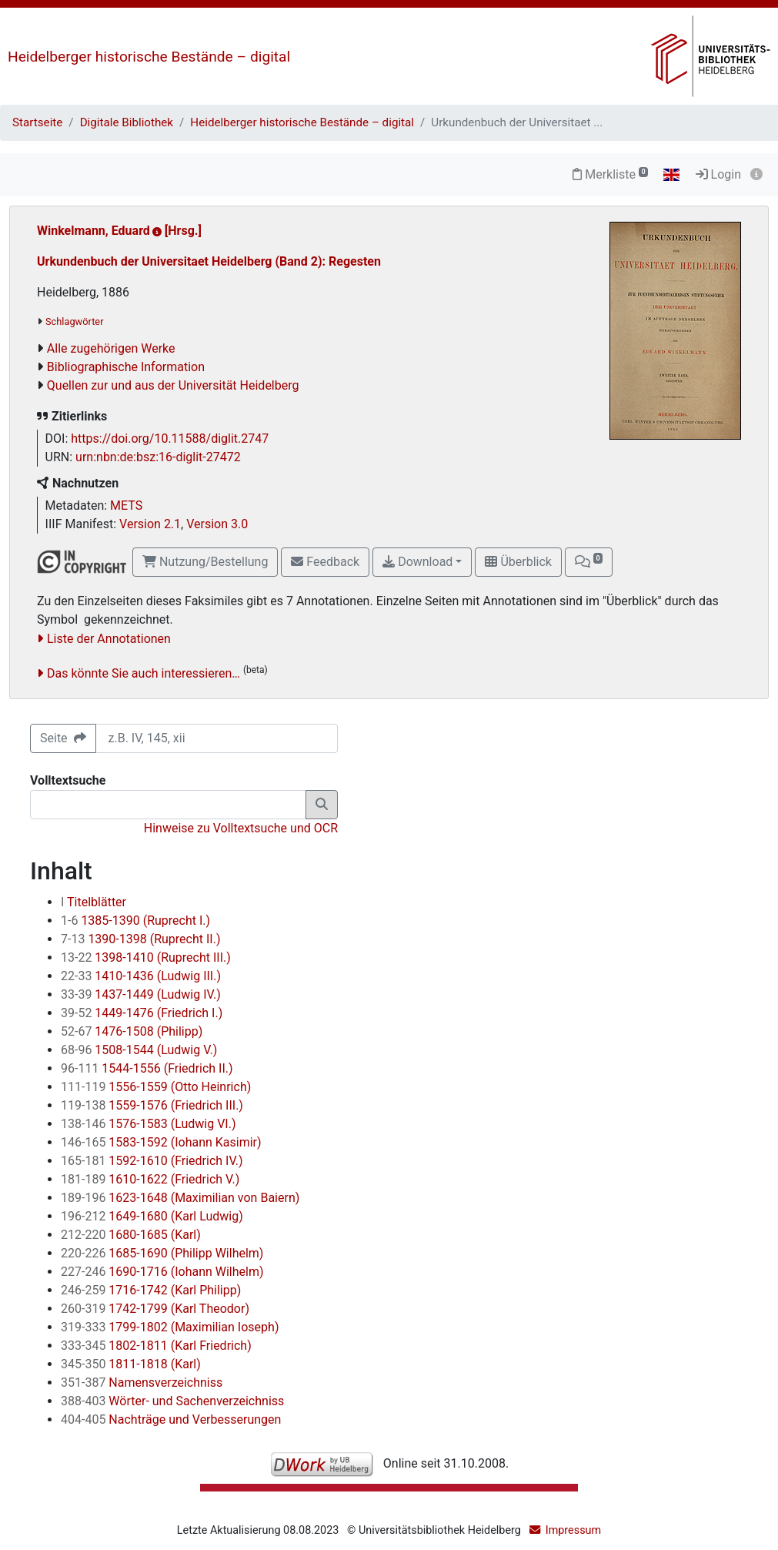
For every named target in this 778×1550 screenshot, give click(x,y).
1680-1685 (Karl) (131, 1234)
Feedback (325, 561)
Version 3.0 (217, 524)
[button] (589, 562)
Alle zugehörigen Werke (111, 348)
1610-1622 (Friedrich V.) (150, 1179)
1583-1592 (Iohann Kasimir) (161, 1142)
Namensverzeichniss (141, 1382)
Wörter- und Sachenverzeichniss (172, 1401)
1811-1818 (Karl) (131, 1364)
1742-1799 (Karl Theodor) (155, 1308)
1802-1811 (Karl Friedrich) (156, 1345)
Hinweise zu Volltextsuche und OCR (241, 828)
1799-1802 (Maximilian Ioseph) (170, 1327)
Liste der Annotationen (109, 638)
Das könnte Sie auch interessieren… (143, 673)
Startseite (37, 122)
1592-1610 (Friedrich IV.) (152, 1160)
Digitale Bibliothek (126, 122)
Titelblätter (93, 902)
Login (718, 174)
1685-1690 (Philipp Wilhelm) (162, 1253)
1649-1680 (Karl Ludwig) (152, 1216)
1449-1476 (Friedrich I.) (141, 1013)
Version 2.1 (150, 524)
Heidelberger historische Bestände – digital (149, 56)
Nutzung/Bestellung (205, 561)
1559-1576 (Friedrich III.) (152, 1105)
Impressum (573, 1530)
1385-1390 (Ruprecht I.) (135, 920)
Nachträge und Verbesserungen (171, 1419)
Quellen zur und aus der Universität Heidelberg (173, 385)
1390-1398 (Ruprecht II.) (140, 939)
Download (417, 561)
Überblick (518, 561)
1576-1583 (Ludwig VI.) (148, 1123)
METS (126, 505)
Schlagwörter (74, 321)
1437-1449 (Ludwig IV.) (141, 994)
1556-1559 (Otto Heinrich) (156, 1087)
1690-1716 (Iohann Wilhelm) (162, 1271)
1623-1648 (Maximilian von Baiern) (180, 1197)
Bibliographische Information (126, 367)
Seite (63, 738)
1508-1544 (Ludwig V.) (139, 1050)
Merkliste (610, 174)
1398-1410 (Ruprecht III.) (146, 957)
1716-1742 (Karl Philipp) (151, 1290)
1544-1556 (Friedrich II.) (147, 1068)
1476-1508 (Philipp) (131, 1031)
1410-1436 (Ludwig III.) (141, 976)
